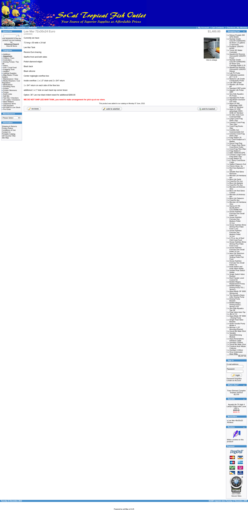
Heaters (5, 71)
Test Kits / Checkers (10, 98)
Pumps (5, 92)
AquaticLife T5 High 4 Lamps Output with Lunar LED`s (236, 406)
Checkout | (232, 28)
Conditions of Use (9, 130)
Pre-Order (6, 109)
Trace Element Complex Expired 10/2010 (236, 391)
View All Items (11, 46)
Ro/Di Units (7, 94)
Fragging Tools (8, 69)
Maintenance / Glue (10, 79)
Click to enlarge (212, 59)
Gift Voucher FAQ (9, 136)
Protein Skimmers (9, 90)
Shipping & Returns (9, 126)
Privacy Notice (7, 128)
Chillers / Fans (8, 58)
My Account (203, 28)
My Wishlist (242, 28)
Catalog (10, 28)
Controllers (7, 60)
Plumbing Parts (8, 86)
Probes (5, 88)
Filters (5, 66)
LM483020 (32, 28)
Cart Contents (217, 28)
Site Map (5, 138)
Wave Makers (8, 102)
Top (3, 28)
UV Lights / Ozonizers (11, 100)
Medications (7, 85)
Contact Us (6, 132)
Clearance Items (9, 104)
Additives (6, 54)
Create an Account (234, 380)
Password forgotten (234, 379)
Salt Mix (5, 96)
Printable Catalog (8, 134)
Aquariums (21, 28)
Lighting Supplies (9, 73)
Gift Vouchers (8, 105)
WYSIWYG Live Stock (11, 107)
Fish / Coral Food (9, 67)
